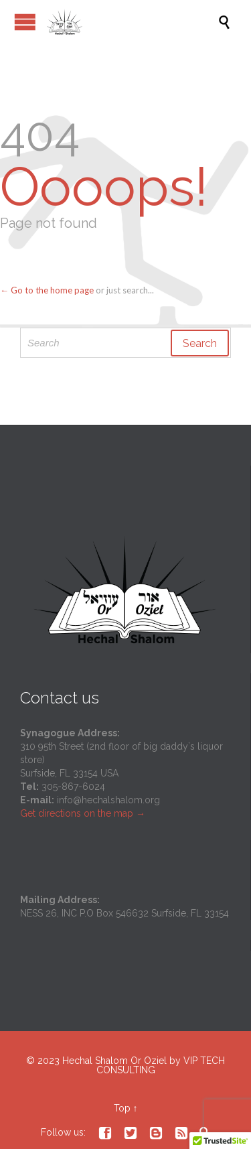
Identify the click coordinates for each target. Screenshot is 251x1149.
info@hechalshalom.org (108, 800)
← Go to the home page (47, 290)
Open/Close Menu (25, 21)
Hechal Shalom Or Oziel (115, 1060)
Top (122, 1108)
